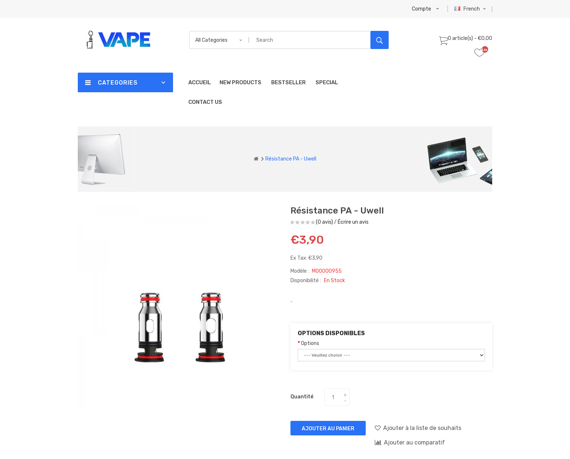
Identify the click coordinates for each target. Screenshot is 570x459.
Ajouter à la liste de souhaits (418, 428)
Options (310, 343)
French (470, 9)
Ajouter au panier (328, 429)
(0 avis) (324, 222)
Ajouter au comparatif (410, 442)
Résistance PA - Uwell (290, 159)
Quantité (301, 397)
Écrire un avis (353, 222)
